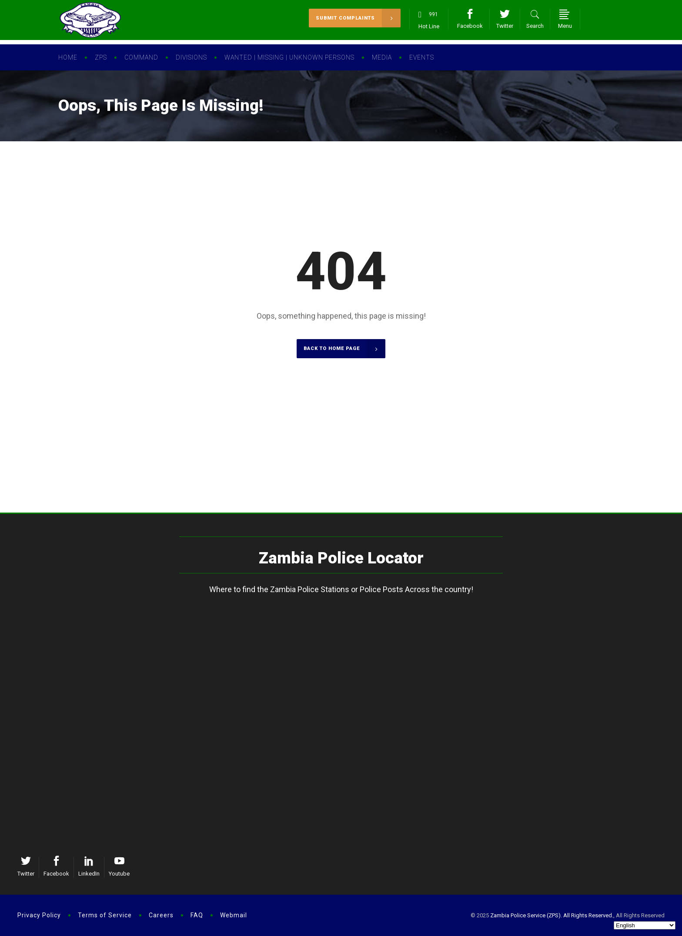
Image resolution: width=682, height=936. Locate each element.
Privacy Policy (39, 915)
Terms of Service (105, 915)
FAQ (197, 915)
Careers (161, 915)
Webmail (233, 915)
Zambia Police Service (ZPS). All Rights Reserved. (551, 915)
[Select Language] (644, 925)
